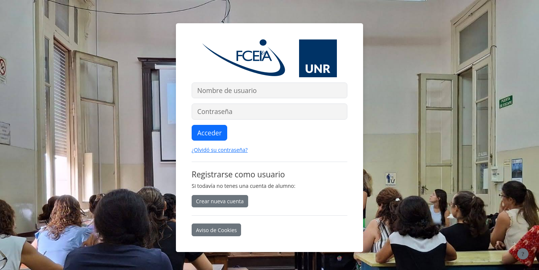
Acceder (209, 132)
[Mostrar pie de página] (523, 254)
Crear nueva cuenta (220, 201)
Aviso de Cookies (216, 230)
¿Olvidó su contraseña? (220, 149)
